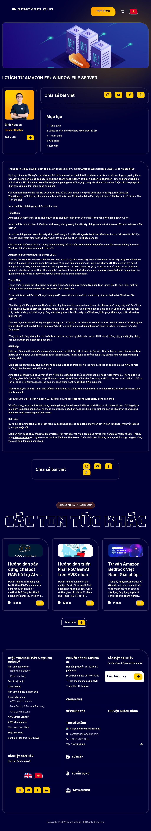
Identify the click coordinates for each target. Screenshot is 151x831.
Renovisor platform (20, 670)
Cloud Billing (14, 686)
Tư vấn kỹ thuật (16, 681)
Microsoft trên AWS (18, 727)
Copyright (52, 822)
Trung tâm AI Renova (77, 686)
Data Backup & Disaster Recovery (27, 706)
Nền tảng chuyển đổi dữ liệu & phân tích (82, 668)
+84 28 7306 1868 (79, 739)
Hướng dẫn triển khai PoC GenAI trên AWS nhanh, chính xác (75, 569)
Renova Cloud (21, 437)
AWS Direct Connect (18, 716)
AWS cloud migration (21, 701)
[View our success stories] (125, 711)
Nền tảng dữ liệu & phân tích (23, 691)
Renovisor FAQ (17, 676)
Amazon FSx (127, 168)
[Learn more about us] (83, 711)
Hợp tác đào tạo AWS (19, 761)
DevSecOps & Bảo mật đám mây (125, 663)
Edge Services (15, 732)
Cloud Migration (16, 697)
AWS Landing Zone (20, 711)
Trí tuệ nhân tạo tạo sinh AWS (82, 681)
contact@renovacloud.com (84, 734)
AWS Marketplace (17, 722)
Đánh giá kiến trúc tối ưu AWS (24, 738)
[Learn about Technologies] (104, 699)
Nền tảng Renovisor (18, 666)
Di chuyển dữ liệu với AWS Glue (82, 675)
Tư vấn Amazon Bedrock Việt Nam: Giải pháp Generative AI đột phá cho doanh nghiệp (123, 569)
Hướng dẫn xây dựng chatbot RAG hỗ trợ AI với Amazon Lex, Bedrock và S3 (25, 569)
